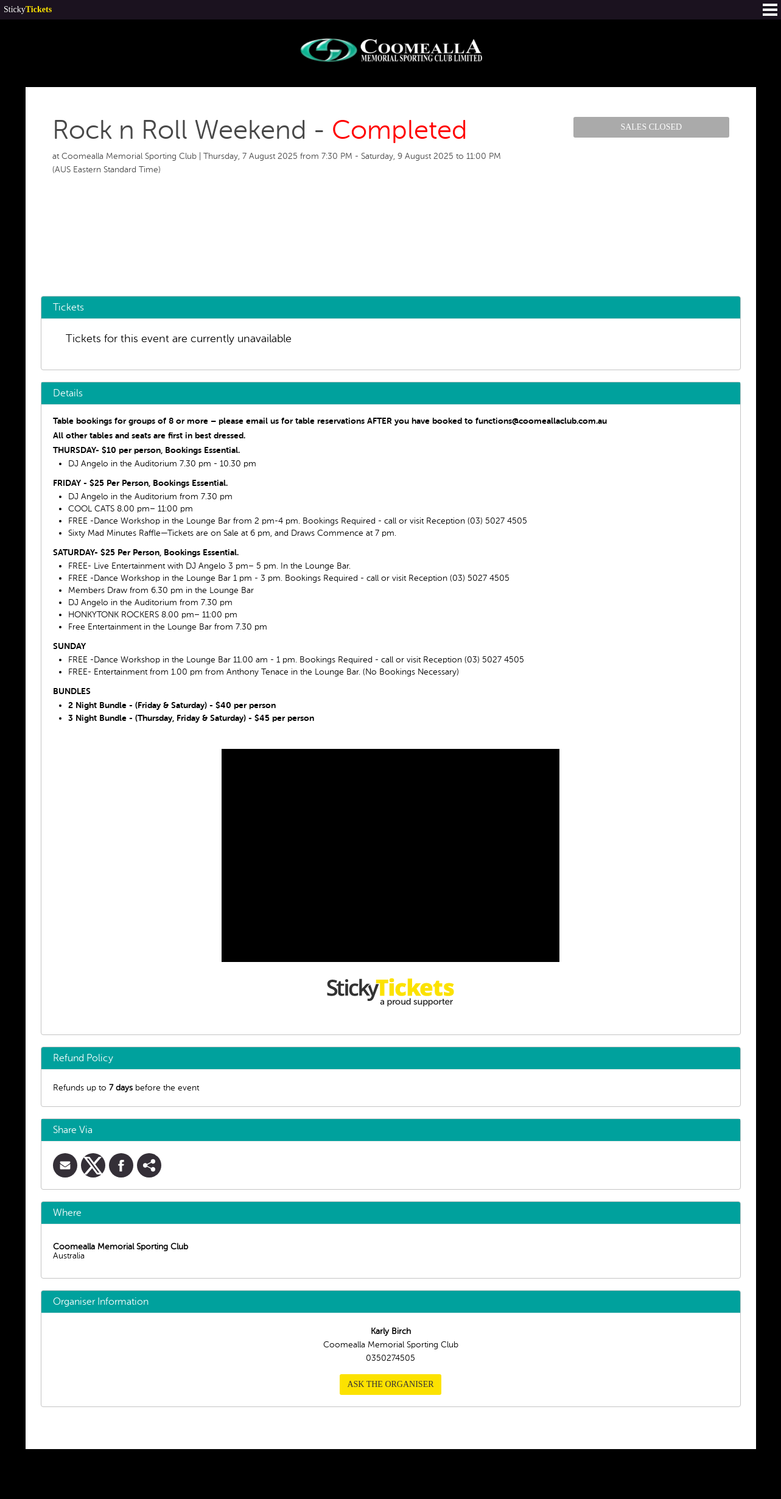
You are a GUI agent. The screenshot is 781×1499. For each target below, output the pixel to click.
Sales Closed (651, 127)
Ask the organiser (390, 1384)
